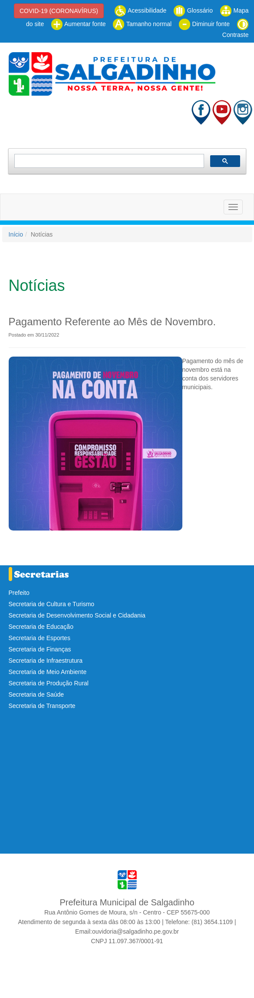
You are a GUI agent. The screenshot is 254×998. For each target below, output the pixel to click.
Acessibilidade (140, 10)
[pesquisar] (108, 161)
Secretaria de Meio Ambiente (48, 671)
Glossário (193, 10)
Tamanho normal (142, 23)
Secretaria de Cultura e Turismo (52, 604)
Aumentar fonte (78, 23)
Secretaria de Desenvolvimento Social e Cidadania (77, 615)
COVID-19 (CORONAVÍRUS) (59, 10)
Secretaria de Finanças (40, 649)
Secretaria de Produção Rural (49, 683)
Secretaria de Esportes (39, 637)
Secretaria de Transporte (42, 705)
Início (16, 234)
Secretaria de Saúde (36, 694)
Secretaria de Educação (41, 626)
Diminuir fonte (204, 23)
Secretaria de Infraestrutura (45, 660)
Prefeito (19, 592)
